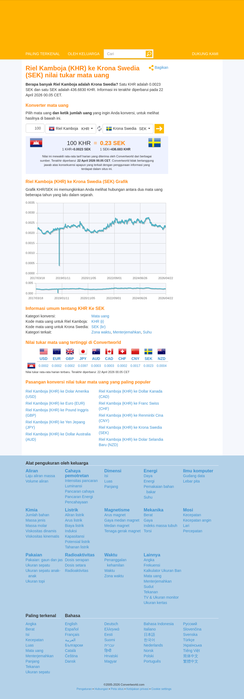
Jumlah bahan (37, 515)
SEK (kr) (98, 327)
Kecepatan (192, 515)
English (71, 624)
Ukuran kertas (155, 603)
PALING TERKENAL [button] (43, 54)
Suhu (147, 332)
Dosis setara (75, 565)
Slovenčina (192, 629)
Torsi (148, 531)
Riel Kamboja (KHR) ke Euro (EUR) (55, 403)
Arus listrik (73, 520)
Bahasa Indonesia (159, 624)
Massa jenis (36, 520)
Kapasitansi (74, 536)
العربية (70, 640)
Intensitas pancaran (81, 480)
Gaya (148, 520)
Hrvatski (111, 656)
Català (70, 650)
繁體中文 (190, 661)
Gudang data (194, 476)
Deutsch (111, 624)
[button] (70, 129)
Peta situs (117, 688)
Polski (149, 656)
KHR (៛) (97, 321)
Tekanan (151, 592)
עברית (109, 645)
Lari (186, 525)
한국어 (149, 640)
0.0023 (148, 366)
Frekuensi (152, 565)
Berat (148, 515)
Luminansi (73, 486)
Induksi (71, 531)
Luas (108, 481)
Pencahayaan (76, 502)
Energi (149, 481)
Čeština (71, 656)
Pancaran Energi (79, 497)
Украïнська (192, 645)
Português (152, 661)
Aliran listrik (74, 515)
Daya (148, 476)
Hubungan (101, 688)
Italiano (150, 629)
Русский (190, 624)
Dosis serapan (77, 560)
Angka (149, 560)
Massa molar (36, 525)
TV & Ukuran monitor (161, 597)
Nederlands (153, 645)
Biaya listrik (74, 525)
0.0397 (83, 366)
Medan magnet (116, 525)
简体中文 (190, 656)
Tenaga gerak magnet (122, 531)
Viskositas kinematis (42, 536)
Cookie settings (161, 688)
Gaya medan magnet (122, 520)
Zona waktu (101, 332)
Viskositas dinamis (41, 531)
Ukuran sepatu (38, 565)
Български (74, 645)
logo (122, 24)
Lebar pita (191, 481)
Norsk (149, 650)
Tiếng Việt (191, 650)
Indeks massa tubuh (160, 525)
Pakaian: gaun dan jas (44, 560)
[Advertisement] (197, 145)
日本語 (149, 634)
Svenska (190, 634)
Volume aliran (37, 481)
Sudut (149, 586)
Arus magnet (115, 515)
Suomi (109, 640)
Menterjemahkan (127, 332)
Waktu (109, 570)
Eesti (108, 634)
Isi (106, 476)
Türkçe (189, 640)
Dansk (70, 661)
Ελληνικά (111, 629)
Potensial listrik (77, 542)
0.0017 (135, 366)
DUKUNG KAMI (205, 54)
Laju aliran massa (40, 476)
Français (72, 634)
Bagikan (158, 68)
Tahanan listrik (77, 547)
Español (72, 629)
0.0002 (43, 366)
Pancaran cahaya (79, 491)
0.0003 (96, 366)
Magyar (110, 661)
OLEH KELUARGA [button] (83, 54)
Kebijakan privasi (137, 688)
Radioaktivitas (76, 570)
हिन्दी (107, 650)
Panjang (111, 486)
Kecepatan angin (197, 520)
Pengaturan (84, 688)
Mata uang (100, 316)
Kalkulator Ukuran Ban (162, 570)
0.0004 (162, 366)
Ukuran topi (35, 581)
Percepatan (192, 531)
